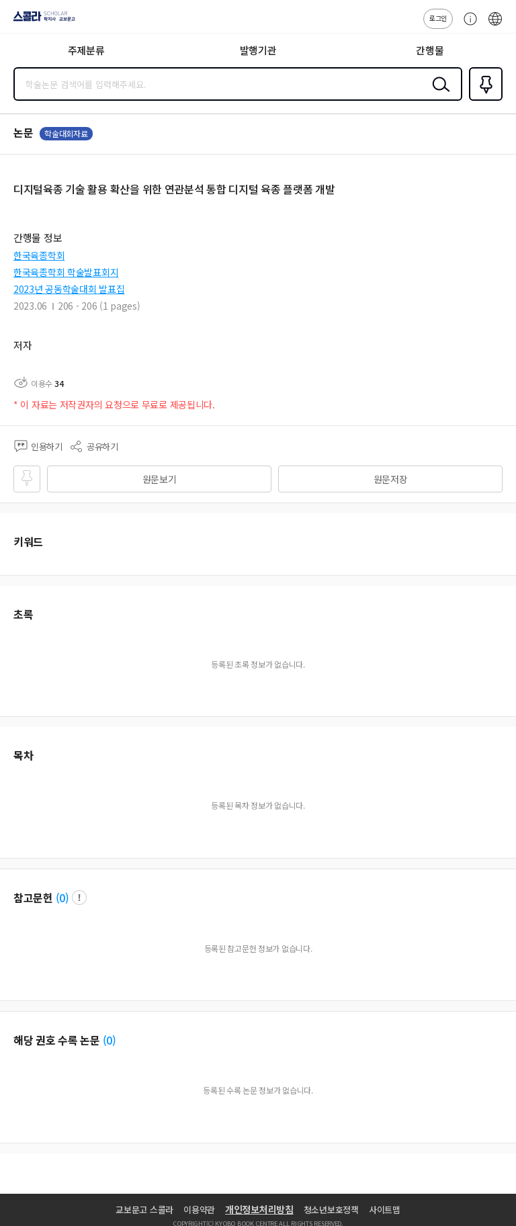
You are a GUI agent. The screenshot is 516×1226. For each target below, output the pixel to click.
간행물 (429, 50)
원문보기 (159, 479)
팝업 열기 (79, 897)
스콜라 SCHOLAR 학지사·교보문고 (40, 20)
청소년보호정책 (331, 1209)
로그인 (438, 18)
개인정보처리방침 (259, 1209)
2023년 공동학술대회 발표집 (69, 289)
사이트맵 (384, 1209)
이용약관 (199, 1209)
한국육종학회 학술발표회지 (65, 272)
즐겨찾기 (483, 99)
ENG (495, 25)
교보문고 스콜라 (144, 1209)
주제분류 (86, 50)
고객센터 (467, 25)
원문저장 (391, 479)
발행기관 (258, 50)
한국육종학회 (38, 255)
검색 (438, 94)
